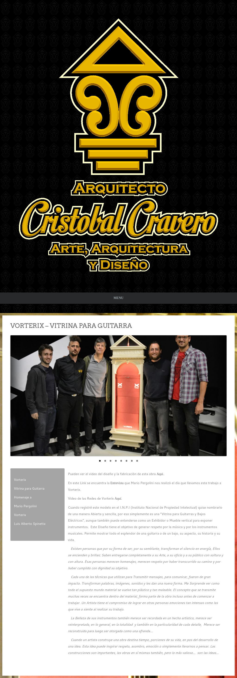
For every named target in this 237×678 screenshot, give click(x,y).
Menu (119, 298)
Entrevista (117, 483)
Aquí (160, 474)
